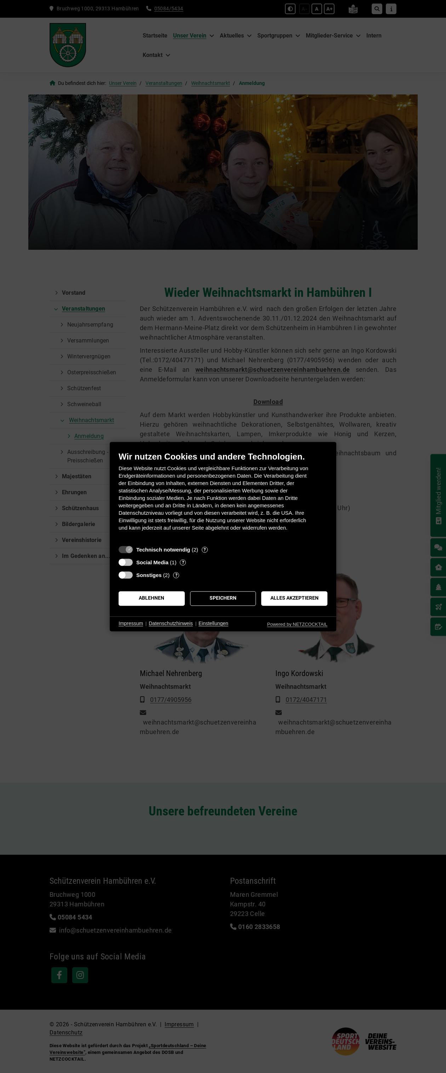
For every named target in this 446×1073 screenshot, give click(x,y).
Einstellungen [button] (213, 624)
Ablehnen (151, 598)
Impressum (131, 624)
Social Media (152, 562)
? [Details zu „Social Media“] (183, 562)
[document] (223, 496)
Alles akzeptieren (294, 598)
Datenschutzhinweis (171, 624)
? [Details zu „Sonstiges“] (176, 575)
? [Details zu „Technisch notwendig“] (205, 549)
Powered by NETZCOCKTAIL (297, 624)
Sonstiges (149, 575)
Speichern (223, 598)
